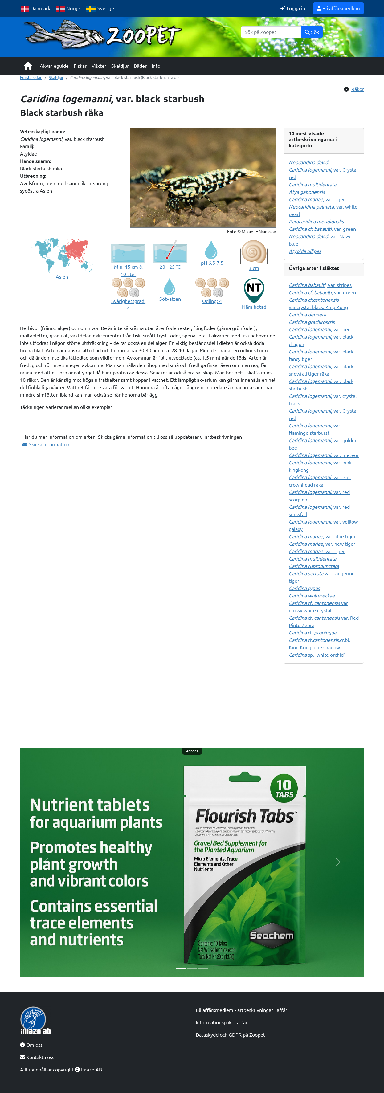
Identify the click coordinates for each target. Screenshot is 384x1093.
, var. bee (320, 329)
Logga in (292, 8)
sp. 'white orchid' (317, 655)
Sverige (100, 9)
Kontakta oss (37, 1057)
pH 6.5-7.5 (212, 263)
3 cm (254, 268)
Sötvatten (170, 299)
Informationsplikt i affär (221, 1022)
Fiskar (80, 66)
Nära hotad (254, 307)
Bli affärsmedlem (338, 8)
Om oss (31, 1045)
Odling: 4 (212, 301)
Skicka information (45, 444)
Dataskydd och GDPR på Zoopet (230, 1035)
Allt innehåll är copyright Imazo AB (61, 1069)
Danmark (35, 9)
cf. (312, 632)
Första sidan (31, 77)
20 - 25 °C (170, 267)
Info (156, 66)
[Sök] (271, 32)
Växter (99, 66)
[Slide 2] (192, 968)
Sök (312, 32)
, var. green (322, 229)
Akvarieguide (54, 66)
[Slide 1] (181, 968)
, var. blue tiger (322, 536)
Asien (62, 276)
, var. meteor (324, 455)
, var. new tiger (322, 544)
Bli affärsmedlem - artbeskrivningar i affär (241, 1010)
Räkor (357, 89)
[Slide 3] (203, 968)
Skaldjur (120, 66)
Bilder (140, 66)
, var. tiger (317, 199)
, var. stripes (320, 285)
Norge (68, 9)
